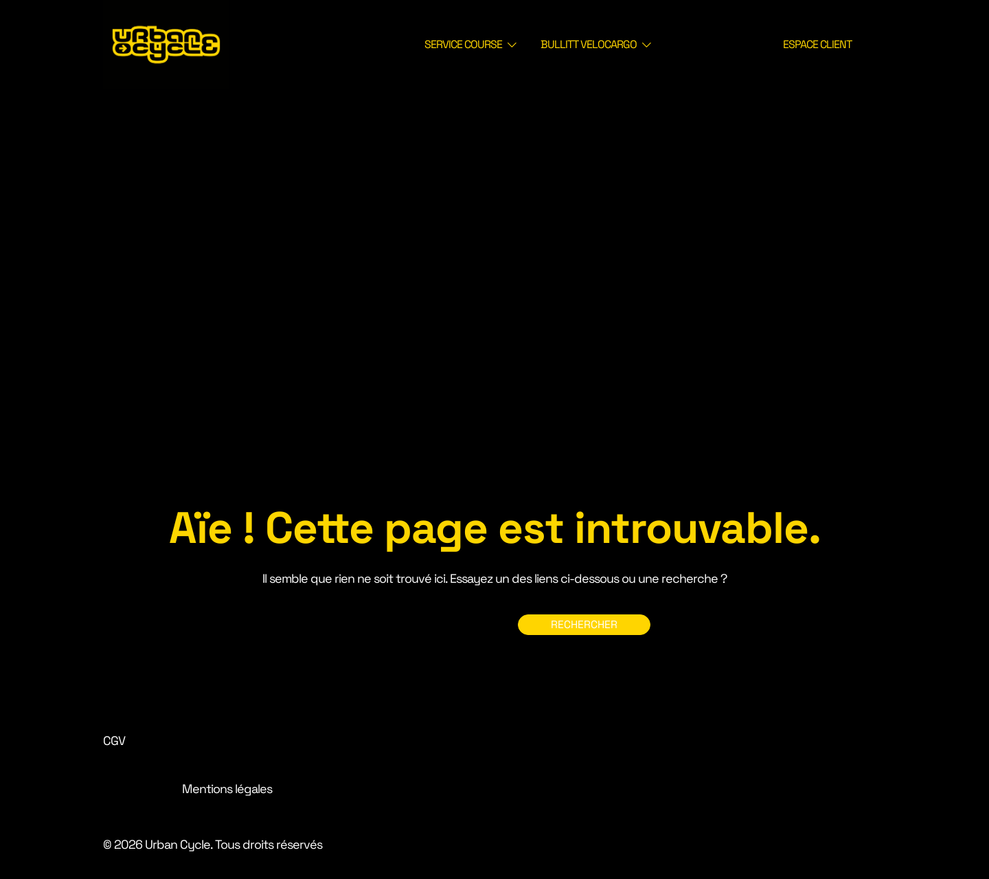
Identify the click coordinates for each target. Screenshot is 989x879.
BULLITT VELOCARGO (589, 44)
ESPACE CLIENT (817, 44)
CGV (114, 740)
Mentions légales (227, 789)
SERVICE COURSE (463, 44)
